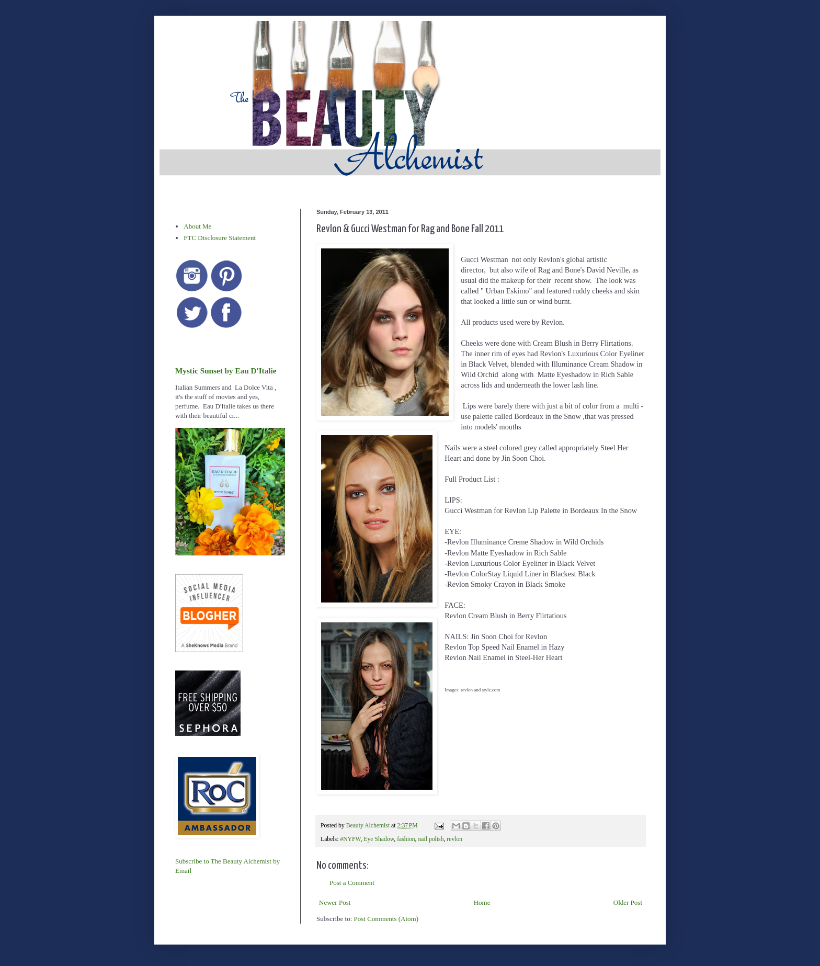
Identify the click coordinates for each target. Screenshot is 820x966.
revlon (454, 839)
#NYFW (350, 839)
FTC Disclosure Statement (220, 238)
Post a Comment (351, 883)
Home (482, 902)
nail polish (430, 839)
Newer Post (334, 902)
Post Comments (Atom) (386, 919)
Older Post (627, 902)
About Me (197, 226)
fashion (406, 839)
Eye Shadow (378, 839)
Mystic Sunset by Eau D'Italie (225, 370)
